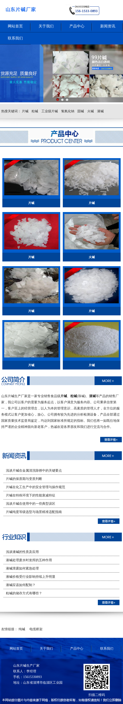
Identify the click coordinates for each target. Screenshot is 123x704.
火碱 (90, 111)
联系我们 (15, 38)
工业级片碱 (49, 111)
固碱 (80, 111)
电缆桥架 (36, 629)
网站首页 (15, 26)
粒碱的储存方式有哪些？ (24, 593)
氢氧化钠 (67, 111)
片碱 (25, 111)
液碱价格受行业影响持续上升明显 (30, 576)
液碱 (100, 111)
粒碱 (35, 111)
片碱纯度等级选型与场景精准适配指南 (34, 512)
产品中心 (76, 26)
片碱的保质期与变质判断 (24, 479)
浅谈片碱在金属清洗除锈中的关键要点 (34, 470)
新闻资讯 (107, 26)
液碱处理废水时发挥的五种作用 (29, 560)
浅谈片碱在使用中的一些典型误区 (30, 503)
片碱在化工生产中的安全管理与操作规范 (35, 487)
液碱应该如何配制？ (21, 585)
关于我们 (46, 26)
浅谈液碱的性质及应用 (22, 552)
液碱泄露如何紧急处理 (22, 568)
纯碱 (22, 629)
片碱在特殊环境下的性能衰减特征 (30, 495)
